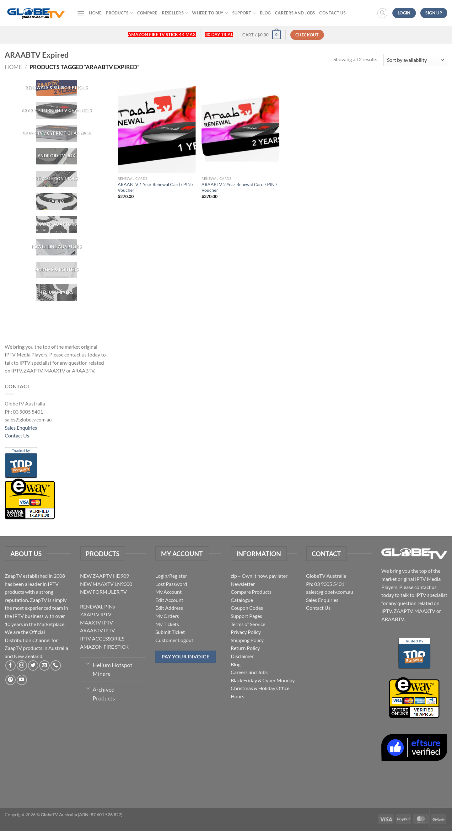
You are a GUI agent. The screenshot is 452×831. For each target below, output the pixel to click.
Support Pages (246, 616)
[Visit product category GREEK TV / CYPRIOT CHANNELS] (56, 133)
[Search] (382, 13)
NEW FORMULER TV (103, 592)
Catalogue (242, 600)
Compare (147, 12)
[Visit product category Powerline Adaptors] (56, 247)
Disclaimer (242, 656)
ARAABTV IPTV (97, 630)
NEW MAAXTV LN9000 (106, 584)
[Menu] (80, 13)
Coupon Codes (247, 608)
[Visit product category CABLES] (56, 201)
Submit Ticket (170, 632)
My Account (168, 592)
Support (244, 13)
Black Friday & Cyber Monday (263, 680)
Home (95, 12)
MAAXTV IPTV (96, 622)
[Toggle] (88, 663)
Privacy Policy (246, 632)
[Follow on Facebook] (10, 665)
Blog (265, 12)
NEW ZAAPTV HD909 (104, 576)
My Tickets (167, 624)
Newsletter (243, 584)
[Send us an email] (44, 665)
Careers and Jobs (295, 12)
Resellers (175, 13)
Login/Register (171, 576)
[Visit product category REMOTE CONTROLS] (56, 179)
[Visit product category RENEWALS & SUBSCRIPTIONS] (56, 88)
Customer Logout (174, 640)
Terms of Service (248, 624)
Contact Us (332, 12)
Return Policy (245, 648)
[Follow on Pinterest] (10, 680)
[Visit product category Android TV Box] (56, 156)
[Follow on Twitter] (33, 665)
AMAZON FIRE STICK (104, 647)
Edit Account (169, 600)
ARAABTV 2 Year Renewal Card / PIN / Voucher (239, 187)
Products (119, 13)
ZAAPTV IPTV (95, 614)
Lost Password (171, 584)
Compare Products (251, 592)
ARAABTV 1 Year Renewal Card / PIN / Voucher (155, 187)
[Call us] (56, 665)
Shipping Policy (247, 640)
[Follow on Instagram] (22, 665)
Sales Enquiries (21, 428)
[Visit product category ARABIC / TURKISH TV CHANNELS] (56, 111)
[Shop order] (415, 60)
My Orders (167, 616)
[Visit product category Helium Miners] (56, 292)
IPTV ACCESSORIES (102, 638)
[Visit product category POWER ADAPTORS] (56, 224)
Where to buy (210, 13)
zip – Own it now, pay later (259, 576)
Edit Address (169, 608)
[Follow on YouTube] (22, 680)
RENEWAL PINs (97, 606)
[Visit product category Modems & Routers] (56, 270)
